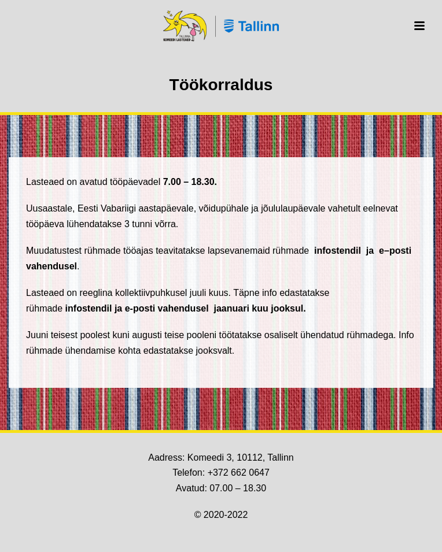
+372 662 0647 (239, 472)
